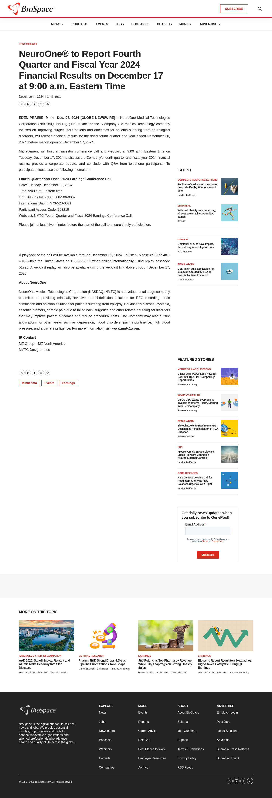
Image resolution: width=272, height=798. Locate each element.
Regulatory (186, 264)
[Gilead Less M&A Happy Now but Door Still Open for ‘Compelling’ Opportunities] (229, 376)
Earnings (68, 383)
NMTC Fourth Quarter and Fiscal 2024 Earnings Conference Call (83, 215)
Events (102, 24)
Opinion (183, 239)
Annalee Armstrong (187, 384)
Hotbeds (164, 24)
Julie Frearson (185, 251)
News (55, 24)
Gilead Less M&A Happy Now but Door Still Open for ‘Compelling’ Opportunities (197, 377)
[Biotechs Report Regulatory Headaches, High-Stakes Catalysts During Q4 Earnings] (225, 635)
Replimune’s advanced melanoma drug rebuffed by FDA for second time (197, 187)
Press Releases (28, 43)
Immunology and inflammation (40, 655)
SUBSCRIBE (234, 8)
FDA (180, 447)
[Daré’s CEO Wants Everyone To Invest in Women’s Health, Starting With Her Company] (229, 402)
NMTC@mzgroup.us (34, 350)
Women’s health (189, 395)
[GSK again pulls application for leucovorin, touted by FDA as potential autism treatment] (229, 271)
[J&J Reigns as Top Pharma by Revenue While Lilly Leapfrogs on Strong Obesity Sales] (165, 635)
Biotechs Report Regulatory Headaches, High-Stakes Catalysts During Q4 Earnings (225, 664)
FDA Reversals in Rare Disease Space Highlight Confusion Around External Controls (196, 455)
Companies (140, 24)
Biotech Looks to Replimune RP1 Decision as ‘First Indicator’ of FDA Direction (198, 428)
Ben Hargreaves (186, 436)
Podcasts (80, 24)
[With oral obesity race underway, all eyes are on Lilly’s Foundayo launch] (229, 212)
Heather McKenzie (187, 195)
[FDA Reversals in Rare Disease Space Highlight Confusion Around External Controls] (229, 454)
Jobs (120, 24)
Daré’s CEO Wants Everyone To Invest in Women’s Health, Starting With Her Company (198, 403)
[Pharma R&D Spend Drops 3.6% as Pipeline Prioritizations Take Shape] (106, 635)
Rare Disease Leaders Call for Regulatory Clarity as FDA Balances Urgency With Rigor (195, 480)
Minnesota (29, 383)
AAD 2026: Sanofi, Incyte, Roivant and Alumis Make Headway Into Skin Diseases (44, 664)
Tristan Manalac (186, 279)
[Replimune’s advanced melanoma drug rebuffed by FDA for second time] (229, 186)
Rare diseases (188, 473)
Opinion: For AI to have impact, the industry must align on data (196, 245)
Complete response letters (197, 179)
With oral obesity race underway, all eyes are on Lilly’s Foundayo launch (197, 213)
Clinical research (91, 655)
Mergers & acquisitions (194, 369)
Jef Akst (181, 221)
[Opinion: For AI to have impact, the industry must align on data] (229, 246)
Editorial (184, 205)
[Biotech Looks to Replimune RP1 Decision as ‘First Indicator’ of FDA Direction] (229, 428)
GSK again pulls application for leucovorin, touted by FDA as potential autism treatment (196, 272)
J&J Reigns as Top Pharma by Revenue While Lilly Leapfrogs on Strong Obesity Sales (165, 664)
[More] (62, 24)
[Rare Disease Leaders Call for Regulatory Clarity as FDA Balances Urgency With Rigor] (229, 480)
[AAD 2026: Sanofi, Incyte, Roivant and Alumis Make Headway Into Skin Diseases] (46, 635)
